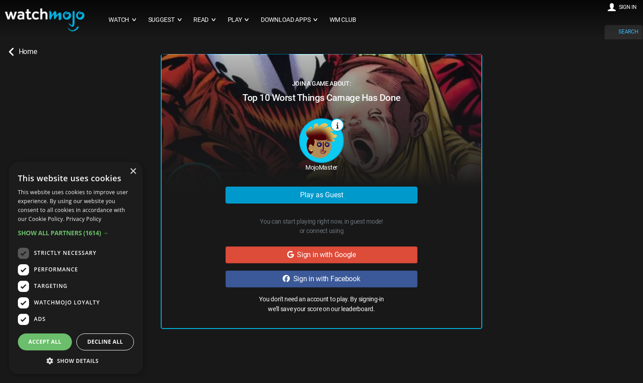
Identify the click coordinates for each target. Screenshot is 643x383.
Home (22, 51)
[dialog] (76, 268)
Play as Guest (321, 195)
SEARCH (628, 32)
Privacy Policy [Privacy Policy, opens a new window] (83, 219)
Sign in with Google (321, 254)
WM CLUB (343, 20)
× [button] (132, 171)
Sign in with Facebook (321, 279)
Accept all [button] (45, 342)
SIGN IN (628, 7)
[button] (76, 232)
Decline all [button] (105, 342)
